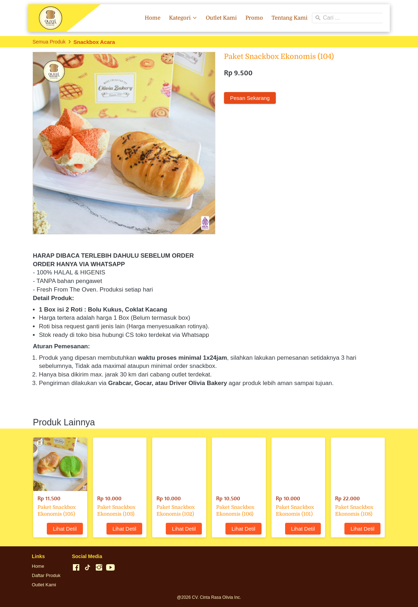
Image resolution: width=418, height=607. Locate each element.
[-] (76, 567)
